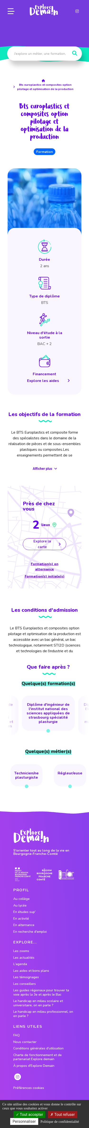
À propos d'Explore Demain (33, 1066)
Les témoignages (26, 977)
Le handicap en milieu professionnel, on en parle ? (43, 1014)
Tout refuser (62, 1114)
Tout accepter (29, 1114)
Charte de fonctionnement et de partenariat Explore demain (37, 1057)
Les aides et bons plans (31, 971)
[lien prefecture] (22, 874)
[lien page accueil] (43, 10)
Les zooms (21, 951)
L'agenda (20, 964)
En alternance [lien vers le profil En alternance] (23, 925)
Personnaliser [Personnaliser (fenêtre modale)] (24, 1121)
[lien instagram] (77, 11)
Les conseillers (24, 984)
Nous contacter (25, 1042)
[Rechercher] (74, 53)
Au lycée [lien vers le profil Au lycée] (20, 905)
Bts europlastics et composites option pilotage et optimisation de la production (45, 87)
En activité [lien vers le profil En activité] (21, 919)
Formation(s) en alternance (44, 566)
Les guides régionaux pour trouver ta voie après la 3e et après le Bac (41, 992)
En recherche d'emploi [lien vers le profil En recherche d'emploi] (30, 932)
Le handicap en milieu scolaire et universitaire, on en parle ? (38, 1003)
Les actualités (23, 958)
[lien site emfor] (66, 874)
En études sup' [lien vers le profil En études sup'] (24, 912)
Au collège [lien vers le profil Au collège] (21, 899)
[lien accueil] (44, 81)
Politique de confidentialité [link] (60, 1121)
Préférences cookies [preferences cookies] (28, 1088)
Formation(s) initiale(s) (45, 576)
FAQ (16, 1035)
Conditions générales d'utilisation (38, 1048)
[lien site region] (44, 874)
